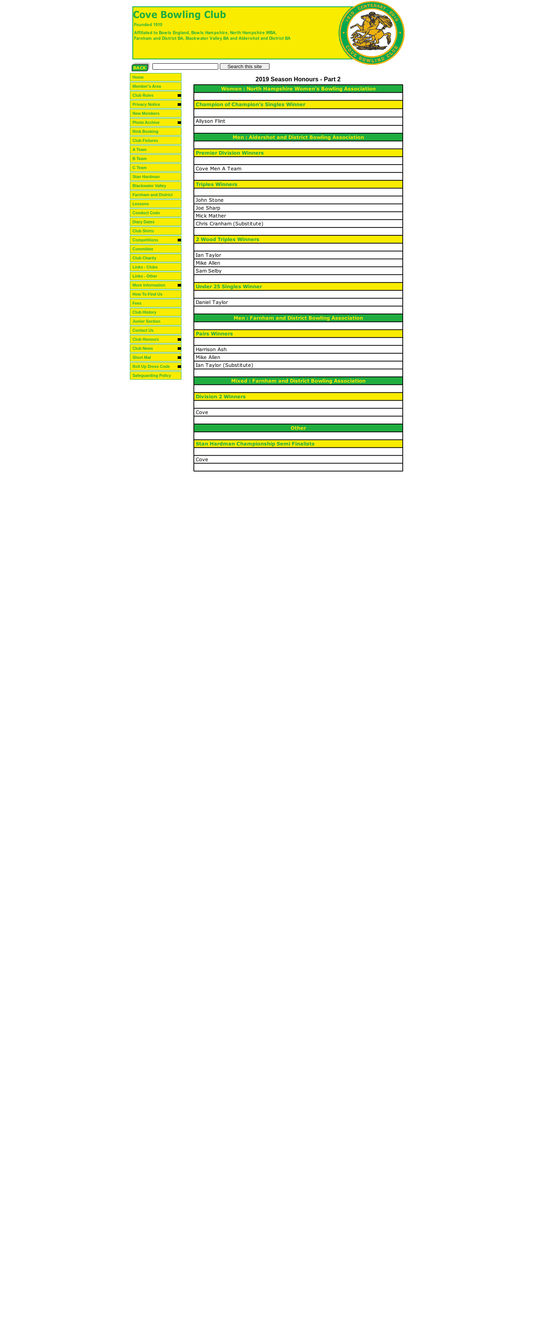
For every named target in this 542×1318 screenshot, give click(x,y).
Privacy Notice (149, 104)
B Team (143, 158)
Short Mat (144, 357)
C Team (143, 167)
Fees (140, 303)
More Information (151, 285)
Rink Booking (148, 131)
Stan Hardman (149, 176)
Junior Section (149, 321)
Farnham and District (155, 194)
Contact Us (146, 330)
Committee (145, 249)
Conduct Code (149, 213)
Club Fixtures (148, 140)
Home (141, 77)
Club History (147, 312)
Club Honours (148, 339)
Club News (145, 348)
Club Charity (147, 258)
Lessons (143, 203)
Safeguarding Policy (154, 375)
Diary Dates (146, 222)
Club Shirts (146, 231)
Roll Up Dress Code (154, 366)
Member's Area (149, 86)
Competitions (148, 240)
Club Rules (146, 95)
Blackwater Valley (152, 185)
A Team (143, 149)
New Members (149, 113)
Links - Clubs (148, 267)
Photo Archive (149, 122)
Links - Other (147, 276)
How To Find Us (150, 294)
